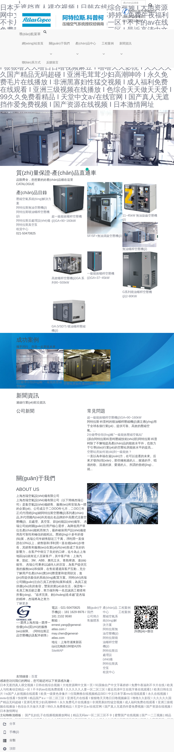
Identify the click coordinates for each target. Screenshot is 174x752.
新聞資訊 (125, 43)
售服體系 (93, 620)
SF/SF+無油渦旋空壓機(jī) (104, 235)
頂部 (7, 748)
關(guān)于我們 (59, 43)
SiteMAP (57, 650)
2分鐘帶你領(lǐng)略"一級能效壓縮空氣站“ (115, 434)
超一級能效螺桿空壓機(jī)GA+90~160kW (114, 417)
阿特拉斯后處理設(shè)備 (33, 220)
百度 (34, 676)
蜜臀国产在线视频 (127, 715)
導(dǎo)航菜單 (30, 34)
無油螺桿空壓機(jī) (134, 249)
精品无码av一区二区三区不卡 (93, 715)
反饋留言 (52, 62)
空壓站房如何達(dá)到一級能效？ (85, 383)
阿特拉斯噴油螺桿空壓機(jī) (110, 642)
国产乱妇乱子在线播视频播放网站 (48, 715)
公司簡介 (93, 616)
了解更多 (22, 603)
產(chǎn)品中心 (85, 43)
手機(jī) (9, 732)
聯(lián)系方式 (31, 62)
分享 (7, 723)
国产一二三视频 (152, 715)
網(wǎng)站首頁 (32, 43)
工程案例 (108, 43)
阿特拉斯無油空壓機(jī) (31, 207)
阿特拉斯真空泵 (26, 224)
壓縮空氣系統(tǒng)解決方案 (110, 621)
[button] (59, 53)
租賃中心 (22, 229)
